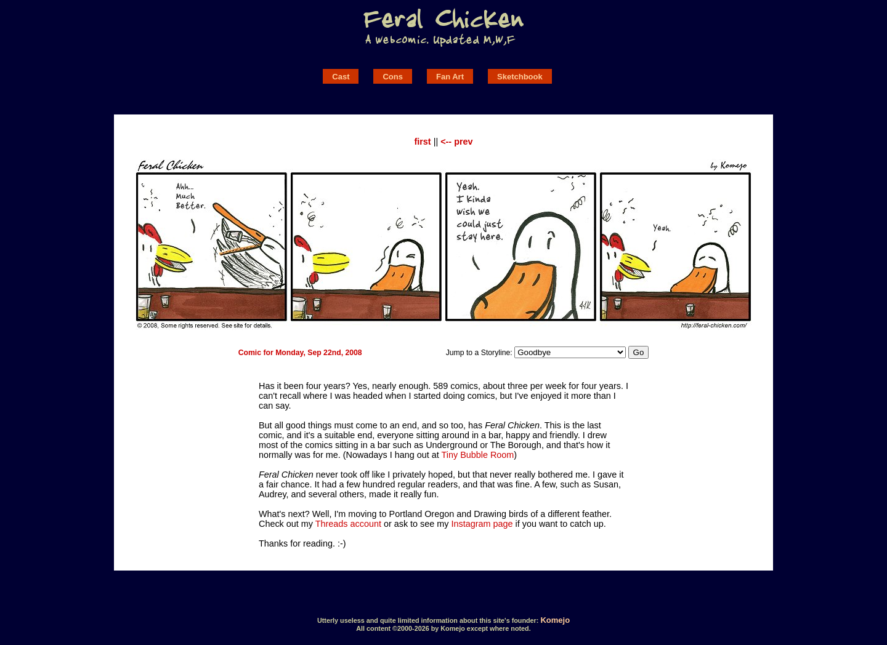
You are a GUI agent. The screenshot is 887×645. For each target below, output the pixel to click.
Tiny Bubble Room (477, 455)
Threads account (348, 524)
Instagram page (482, 524)
